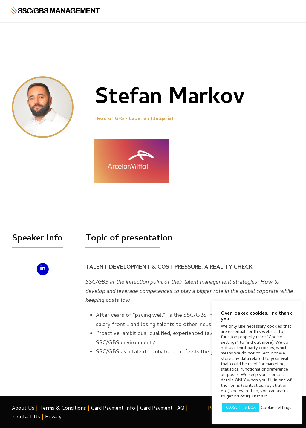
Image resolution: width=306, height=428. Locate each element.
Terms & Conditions (62, 408)
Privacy (53, 417)
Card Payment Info (113, 408)
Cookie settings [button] (276, 408)
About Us (23, 408)
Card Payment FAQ (162, 408)
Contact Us (26, 417)
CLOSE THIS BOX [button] (241, 408)
